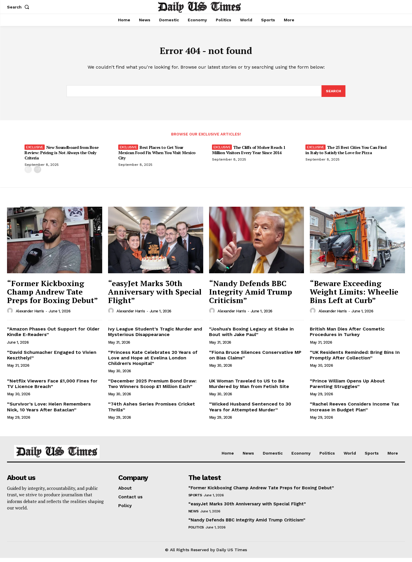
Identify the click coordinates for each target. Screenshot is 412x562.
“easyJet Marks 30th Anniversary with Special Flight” (154, 295)
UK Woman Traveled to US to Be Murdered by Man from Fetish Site (249, 387)
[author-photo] (11, 315)
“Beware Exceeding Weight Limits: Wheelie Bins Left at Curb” (354, 295)
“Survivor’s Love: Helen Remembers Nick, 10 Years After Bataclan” (49, 410)
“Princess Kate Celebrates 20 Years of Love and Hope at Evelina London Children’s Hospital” (152, 361)
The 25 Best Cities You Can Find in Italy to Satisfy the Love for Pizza (345, 154)
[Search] (333, 94)
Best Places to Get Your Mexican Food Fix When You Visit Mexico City (157, 157)
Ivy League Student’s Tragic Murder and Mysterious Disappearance (155, 335)
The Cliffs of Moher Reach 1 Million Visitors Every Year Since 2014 (249, 154)
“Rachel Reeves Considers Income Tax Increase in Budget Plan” (354, 410)
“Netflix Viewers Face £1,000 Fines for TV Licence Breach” (52, 387)
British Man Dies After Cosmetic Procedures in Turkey (347, 335)
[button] (19, 7)
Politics (196, 531)
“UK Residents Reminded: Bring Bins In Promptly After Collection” (355, 358)
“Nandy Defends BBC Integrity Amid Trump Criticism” (250, 295)
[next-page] (37, 173)
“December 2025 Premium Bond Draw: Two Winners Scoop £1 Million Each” (152, 387)
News (193, 515)
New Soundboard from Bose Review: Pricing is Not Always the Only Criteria (62, 157)
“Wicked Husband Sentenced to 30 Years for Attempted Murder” (250, 410)
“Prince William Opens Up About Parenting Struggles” (347, 387)
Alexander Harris (30, 315)
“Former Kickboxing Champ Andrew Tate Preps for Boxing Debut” (52, 295)
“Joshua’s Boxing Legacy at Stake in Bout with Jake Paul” (251, 335)
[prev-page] (28, 173)
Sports (195, 499)
